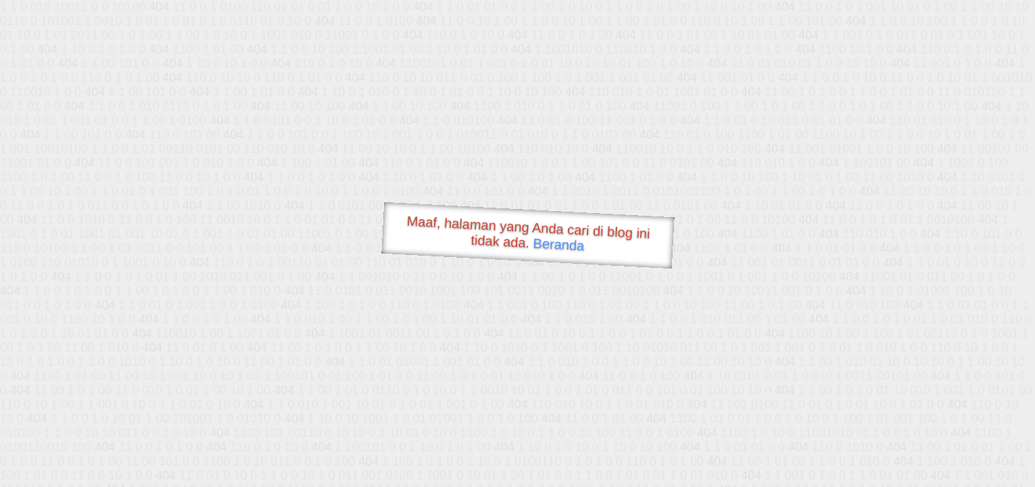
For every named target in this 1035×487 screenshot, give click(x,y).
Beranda (559, 244)
